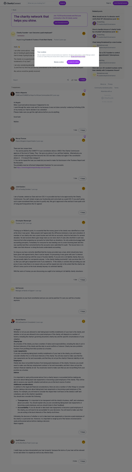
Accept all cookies (73, 62)
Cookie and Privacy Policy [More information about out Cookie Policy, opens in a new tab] (78, 56)
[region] (66, 57)
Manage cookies (59, 62)
